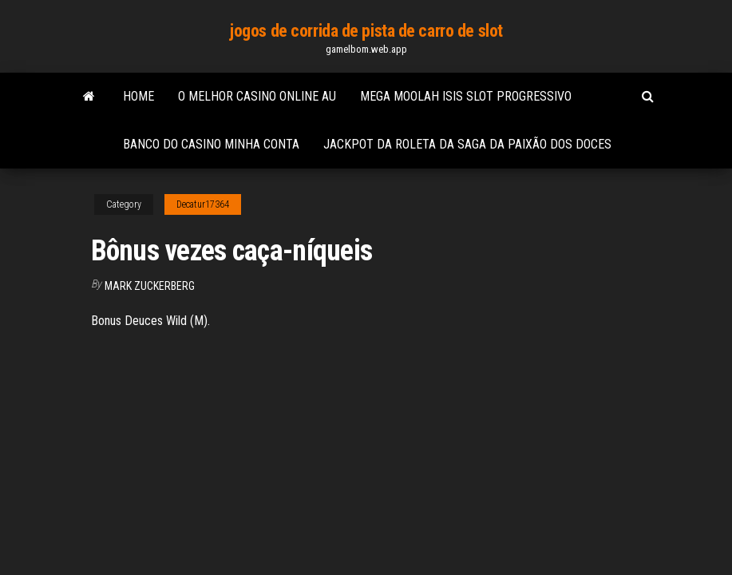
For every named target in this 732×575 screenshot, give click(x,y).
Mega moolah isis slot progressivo (466, 96)
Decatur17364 (202, 204)
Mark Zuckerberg (150, 286)
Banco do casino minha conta (211, 144)
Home (138, 96)
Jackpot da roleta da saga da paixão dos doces (467, 144)
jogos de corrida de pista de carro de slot (366, 31)
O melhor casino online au (257, 96)
